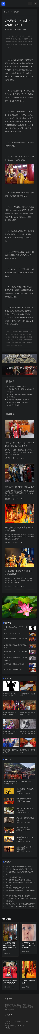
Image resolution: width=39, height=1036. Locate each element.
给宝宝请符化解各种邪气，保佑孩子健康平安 (28, 945)
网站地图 (8, 1028)
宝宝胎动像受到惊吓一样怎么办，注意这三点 (20, 906)
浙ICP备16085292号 (17, 1026)
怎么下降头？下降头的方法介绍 (14, 664)
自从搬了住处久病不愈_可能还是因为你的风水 (21, 904)
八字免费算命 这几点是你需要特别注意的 (19, 880)
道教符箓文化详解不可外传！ (16, 386)
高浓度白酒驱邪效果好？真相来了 (18, 400)
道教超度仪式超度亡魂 (23, 799)
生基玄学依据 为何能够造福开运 (19, 487)
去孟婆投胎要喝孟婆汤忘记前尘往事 (17, 888)
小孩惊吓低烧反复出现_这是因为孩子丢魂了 (19, 368)
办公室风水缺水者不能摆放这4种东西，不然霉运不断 (19, 355)
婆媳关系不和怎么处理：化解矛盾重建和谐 (18, 781)
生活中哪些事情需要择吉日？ (15, 877)
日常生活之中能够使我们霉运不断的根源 (19, 869)
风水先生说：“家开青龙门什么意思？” (18, 896)
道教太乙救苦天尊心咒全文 (13, 633)
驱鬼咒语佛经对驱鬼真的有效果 (17, 402)
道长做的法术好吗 (13, 405)
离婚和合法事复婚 (22, 827)
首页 (7, 12)
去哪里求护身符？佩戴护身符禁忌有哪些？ (19, 866)
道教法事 (17, 12)
